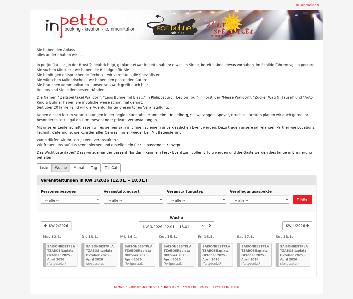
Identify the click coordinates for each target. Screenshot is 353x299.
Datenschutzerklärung (143, 286)
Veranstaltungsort (122, 191)
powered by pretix (226, 286)
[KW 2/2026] (56, 225)
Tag (94, 168)
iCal (111, 168)
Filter (303, 199)
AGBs (204, 286)
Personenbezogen (58, 191)
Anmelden (307, 5)
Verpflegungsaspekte (251, 191)
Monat (78, 168)
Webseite (189, 286)
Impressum (171, 286)
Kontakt (119, 286)
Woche (61, 168)
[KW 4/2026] (297, 225)
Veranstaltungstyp (185, 191)
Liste (44, 168)
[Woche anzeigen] (209, 225)
